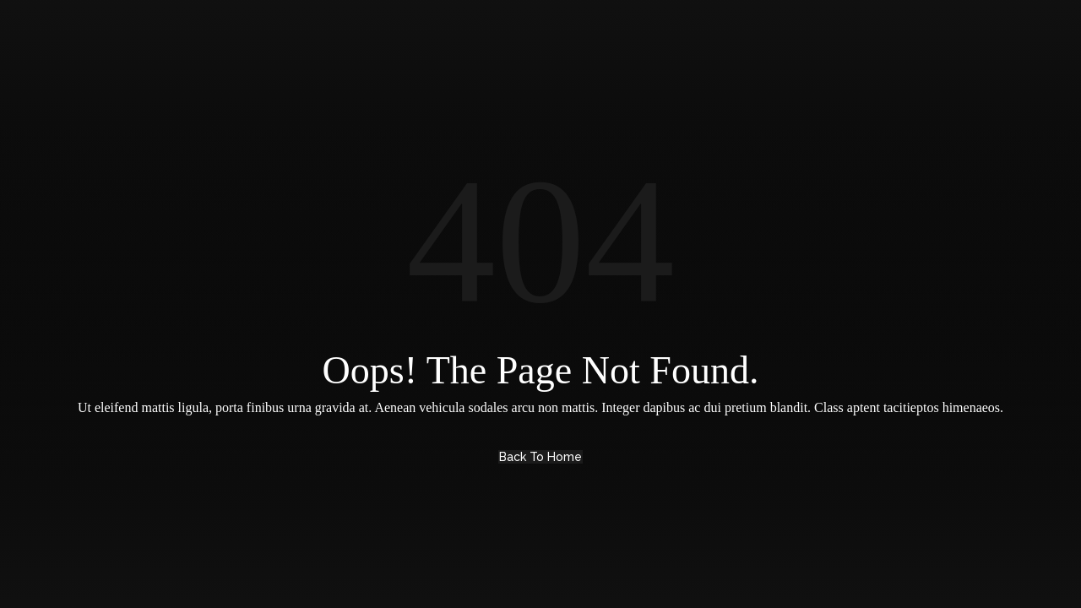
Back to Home (540, 457)
